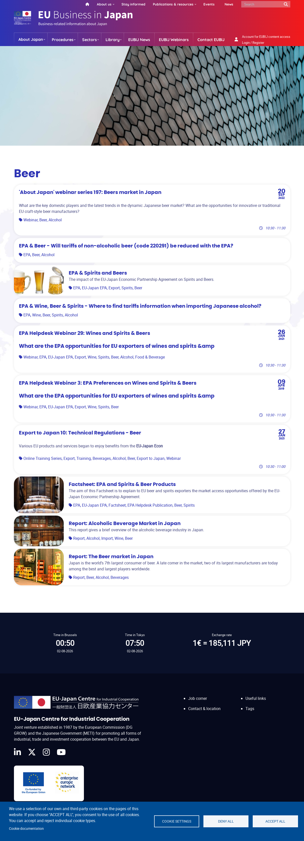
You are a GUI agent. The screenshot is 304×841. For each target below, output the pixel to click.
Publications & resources (173, 4)
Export (114, 288)
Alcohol (55, 220)
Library (113, 39)
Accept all (275, 821)
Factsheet (117, 505)
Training (83, 458)
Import (107, 538)
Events (209, 4)
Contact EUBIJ (211, 39)
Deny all (226, 821)
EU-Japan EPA (94, 288)
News (229, 4)
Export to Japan (151, 458)
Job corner (197, 698)
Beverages (102, 458)
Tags (249, 708)
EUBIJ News (139, 39)
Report (79, 538)
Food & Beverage (150, 357)
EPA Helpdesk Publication (150, 505)
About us (104, 4)
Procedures (62, 39)
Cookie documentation (26, 828)
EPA (26, 254)
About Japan (30, 39)
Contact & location (204, 708)
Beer (43, 220)
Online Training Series (42, 458)
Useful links (255, 698)
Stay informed (133, 4)
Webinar (30, 220)
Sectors (89, 39)
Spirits (127, 288)
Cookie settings (176, 821)
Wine (36, 315)
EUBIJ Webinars (174, 39)
